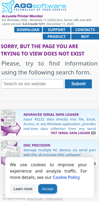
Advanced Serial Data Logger (51, 114)
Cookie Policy (66, 177)
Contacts (85, 29)
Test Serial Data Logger (70, 133)
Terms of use (35, 198)
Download (28, 29)
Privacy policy (54, 198)
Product (57, 36)
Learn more (23, 189)
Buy (85, 36)
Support (56, 29)
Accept (47, 189)
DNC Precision (36, 145)
